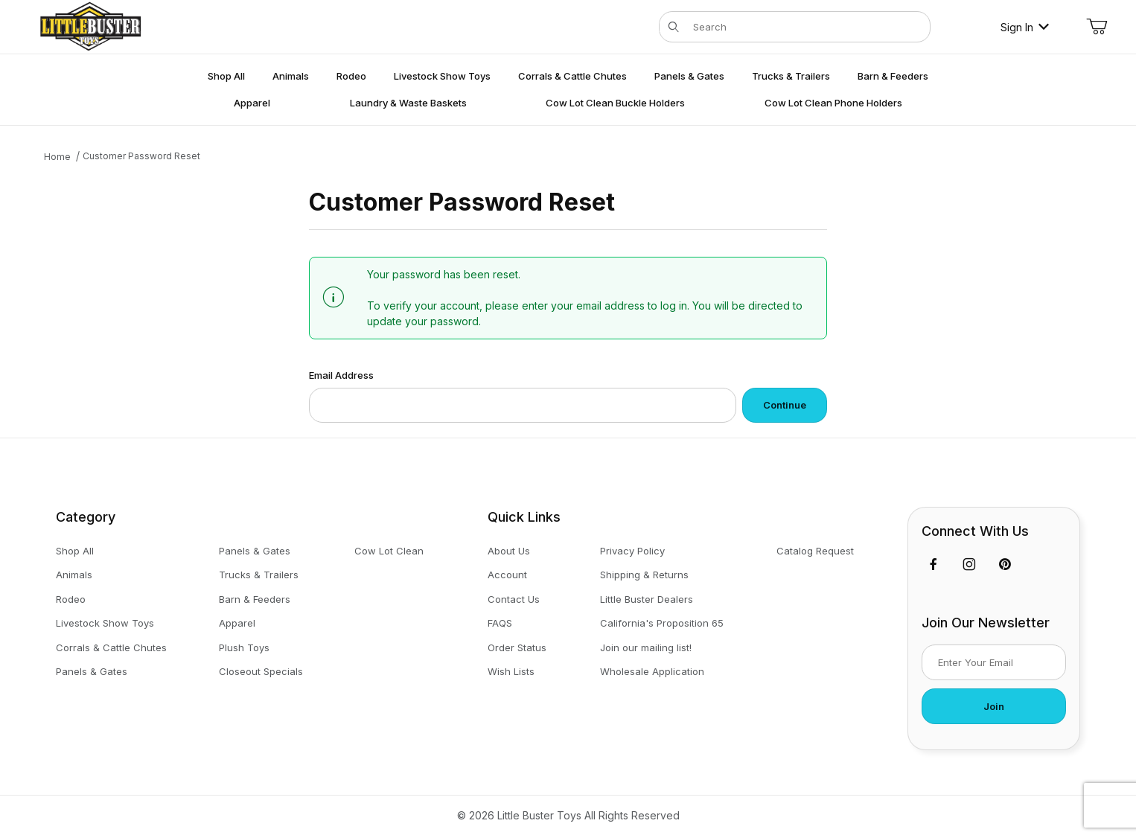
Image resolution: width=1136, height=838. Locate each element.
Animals (74, 574)
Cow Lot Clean (389, 551)
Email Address (341, 375)
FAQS (500, 623)
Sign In (1025, 27)
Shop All (75, 551)
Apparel (237, 623)
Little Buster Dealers (646, 599)
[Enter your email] (994, 662)
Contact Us (514, 599)
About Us (509, 551)
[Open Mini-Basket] (1096, 26)
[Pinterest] (1004, 564)
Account (507, 574)
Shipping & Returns (644, 574)
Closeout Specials (261, 671)
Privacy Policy (632, 551)
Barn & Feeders (254, 599)
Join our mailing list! (646, 647)
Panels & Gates (91, 671)
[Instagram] (969, 564)
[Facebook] (933, 564)
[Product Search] (807, 27)
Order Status (517, 647)
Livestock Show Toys (105, 623)
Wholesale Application (652, 671)
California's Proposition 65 (662, 623)
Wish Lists (511, 671)
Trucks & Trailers (259, 574)
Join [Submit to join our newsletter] (993, 706)
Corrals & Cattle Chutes (111, 647)
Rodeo (71, 599)
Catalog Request (815, 551)
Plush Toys (244, 647)
